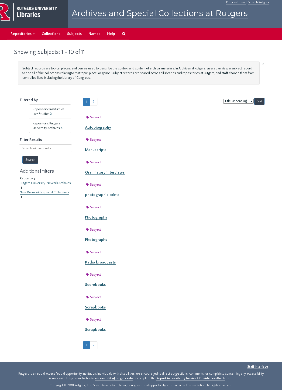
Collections (51, 34)
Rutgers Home (236, 2)
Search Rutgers (258, 2)
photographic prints (102, 195)
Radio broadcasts (100, 262)
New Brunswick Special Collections (44, 192)
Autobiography (98, 127)
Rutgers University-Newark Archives (45, 183)
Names (94, 34)
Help (111, 34)
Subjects (74, 34)
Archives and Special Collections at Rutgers (160, 13)
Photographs (96, 217)
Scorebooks (95, 285)
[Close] (263, 63)
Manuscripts (96, 150)
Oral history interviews (105, 172)
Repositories (22, 34)
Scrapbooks (95, 307)
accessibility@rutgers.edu (114, 378)
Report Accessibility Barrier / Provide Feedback (190, 378)
